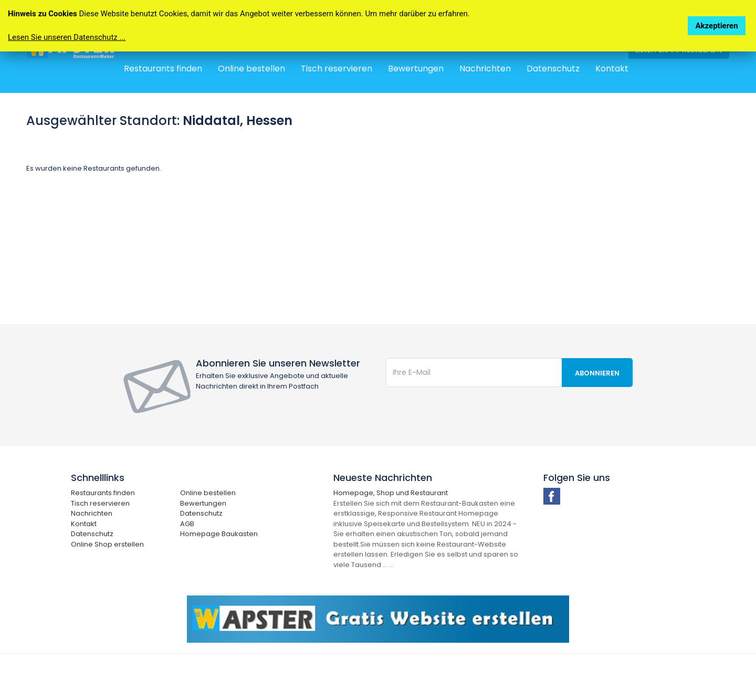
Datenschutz (553, 68)
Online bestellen (251, 68)
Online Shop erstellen (107, 544)
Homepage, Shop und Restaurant (390, 493)
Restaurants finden (163, 68)
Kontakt (611, 68)
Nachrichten (485, 68)
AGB (187, 524)
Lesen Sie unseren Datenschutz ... (66, 37)
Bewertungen (416, 68)
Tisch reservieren (336, 68)
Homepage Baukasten (219, 534)
